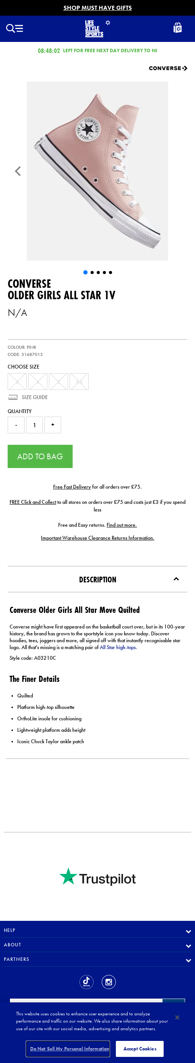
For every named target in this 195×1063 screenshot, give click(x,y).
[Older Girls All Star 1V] (97, 171)
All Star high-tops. (118, 647)
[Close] (177, 1017)
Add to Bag (40, 456)
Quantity (20, 411)
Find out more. (122, 524)
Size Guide (34, 397)
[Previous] (18, 171)
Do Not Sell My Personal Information (70, 1048)
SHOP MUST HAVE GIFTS (97, 8)
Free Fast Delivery (72, 486)
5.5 (79, 381)
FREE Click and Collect (33, 502)
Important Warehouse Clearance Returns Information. (97, 537)
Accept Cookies (139, 1048)
